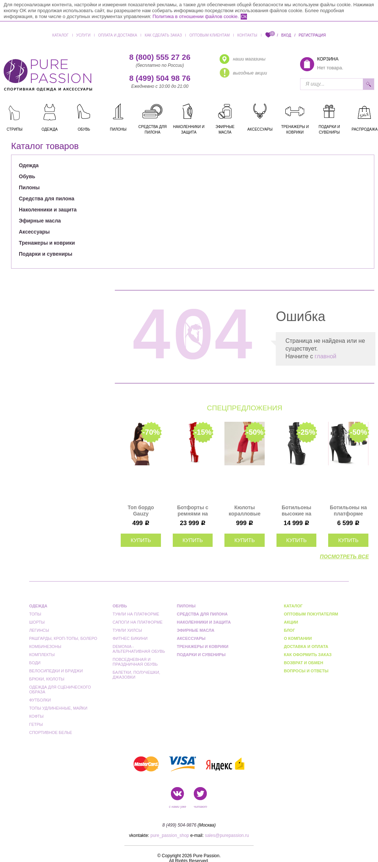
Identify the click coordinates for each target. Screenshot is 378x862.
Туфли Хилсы (127, 630)
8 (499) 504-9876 (179, 825)
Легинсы (39, 630)
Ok (244, 16)
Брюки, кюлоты (46, 679)
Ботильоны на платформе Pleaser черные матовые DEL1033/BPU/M (348, 510)
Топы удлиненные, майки (58, 708)
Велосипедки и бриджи (56, 671)
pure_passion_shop (170, 835)
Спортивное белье (50, 732)
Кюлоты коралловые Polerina (244, 510)
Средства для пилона (46, 198)
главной (325, 356)
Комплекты (42, 654)
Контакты (247, 35)
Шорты (37, 622)
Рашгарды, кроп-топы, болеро (63, 638)
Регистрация (312, 35)
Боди (35, 663)
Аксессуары (34, 232)
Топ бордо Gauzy (141, 510)
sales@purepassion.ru (227, 835)
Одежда (29, 165)
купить (141, 540)
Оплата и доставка (117, 35)
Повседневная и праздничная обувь (135, 661)
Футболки (40, 700)
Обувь (27, 176)
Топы (35, 614)
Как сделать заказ (163, 35)
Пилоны (29, 187)
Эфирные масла (40, 221)
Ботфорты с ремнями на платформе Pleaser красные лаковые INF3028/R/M (193, 510)
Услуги (83, 35)
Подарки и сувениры (45, 254)
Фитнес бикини (130, 638)
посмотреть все (344, 556)
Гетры (36, 724)
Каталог (60, 35)
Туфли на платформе (136, 614)
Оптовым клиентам (209, 35)
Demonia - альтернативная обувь (139, 649)
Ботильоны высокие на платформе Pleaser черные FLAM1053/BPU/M (296, 510)
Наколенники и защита (48, 210)
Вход (286, 35)
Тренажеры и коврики (47, 243)
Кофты (36, 716)
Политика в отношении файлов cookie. (195, 16)
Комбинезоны (45, 646)
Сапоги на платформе (137, 622)
